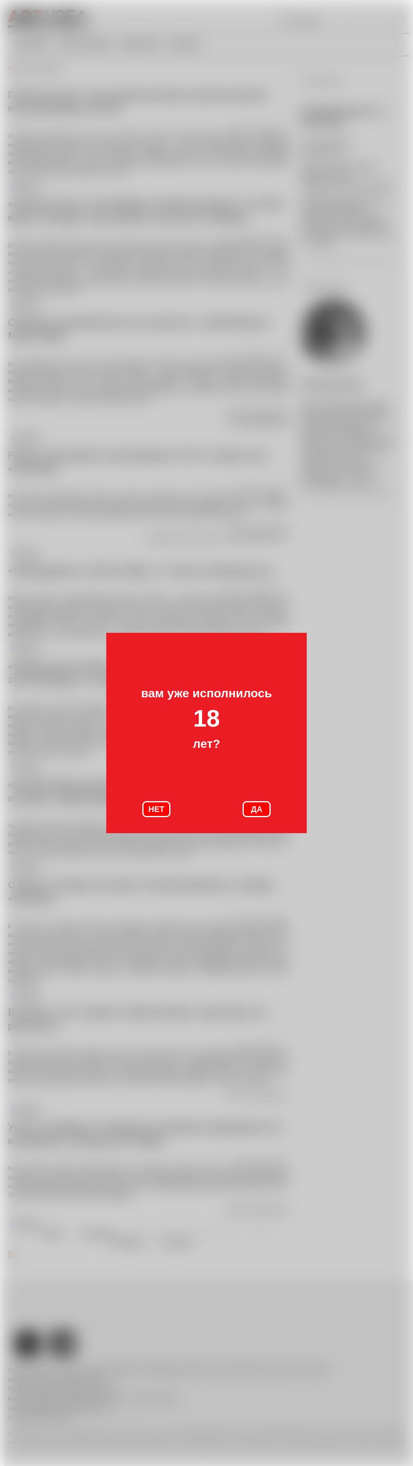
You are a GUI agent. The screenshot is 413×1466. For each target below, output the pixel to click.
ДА (257, 809)
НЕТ (156, 809)
